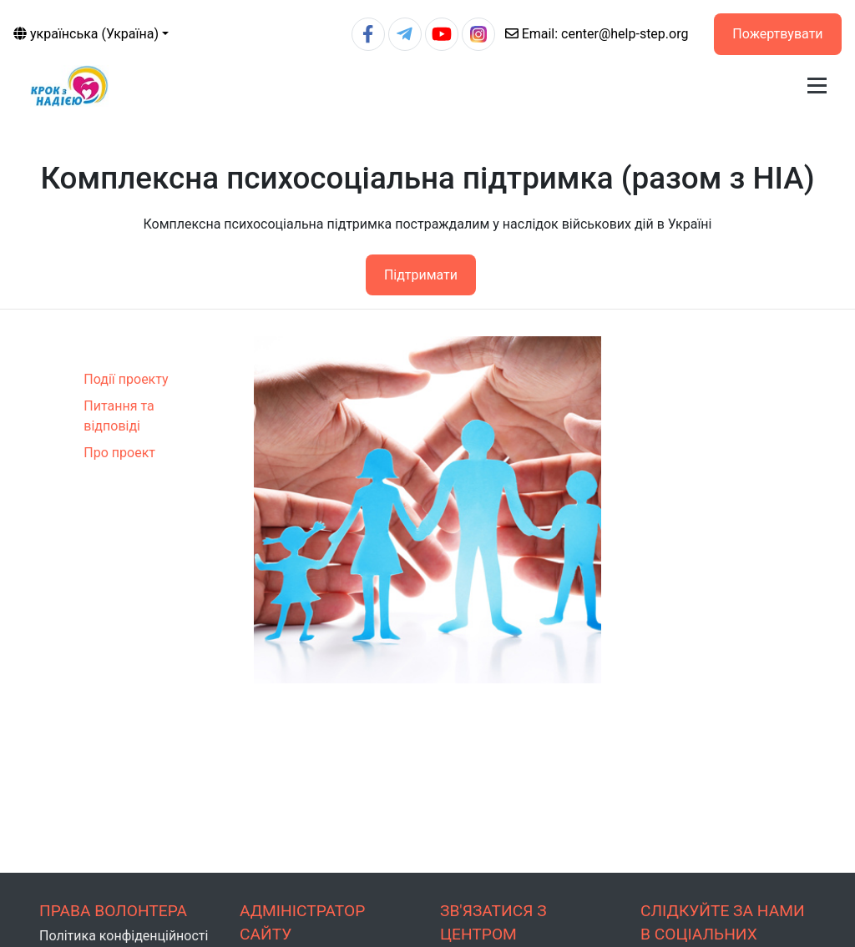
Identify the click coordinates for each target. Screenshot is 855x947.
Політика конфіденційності (123, 936)
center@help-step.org (597, 34)
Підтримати (421, 275)
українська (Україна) (86, 34)
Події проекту (125, 379)
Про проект (119, 453)
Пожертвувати (777, 34)
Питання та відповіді (118, 416)
